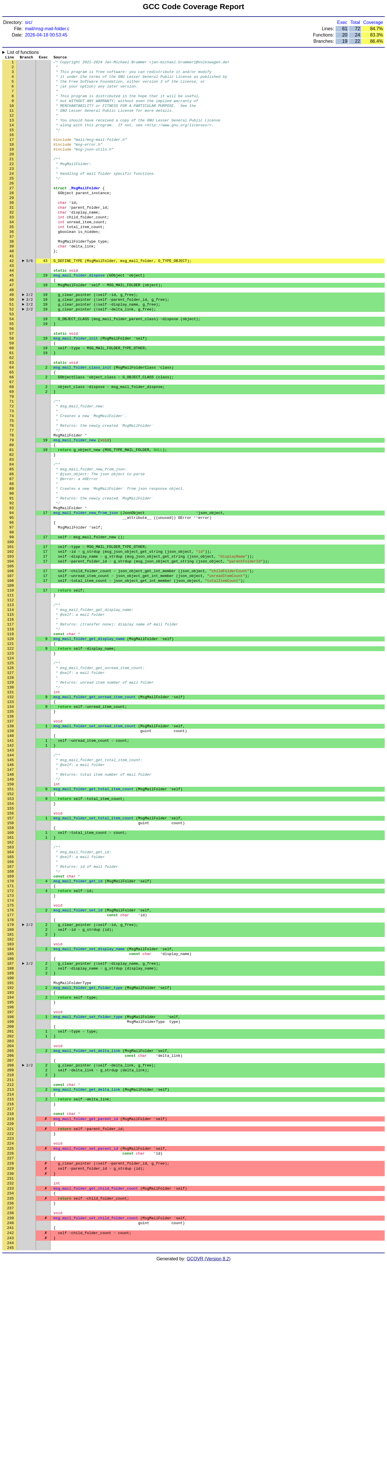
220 (10, 1312)
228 (10, 1357)
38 (11, 274)
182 (10, 1095)
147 (10, 896)
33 (11, 246)
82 (11, 525)
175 (10, 1055)
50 (11, 343)
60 (11, 400)
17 (11, 154)
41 (11, 291)
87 (11, 553)
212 (10, 1266)
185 (10, 1112)
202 (10, 1209)
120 (10, 742)
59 (11, 394)
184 (10, 1107)
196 (10, 1175)
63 (11, 417)
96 (11, 605)
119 (10, 736)
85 (11, 542)
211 (10, 1260)
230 (10, 1369)
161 (10, 975)
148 (10, 901)
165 (10, 998)
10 (11, 114)
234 (10, 1392)
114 (10, 707)
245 (10, 1454)
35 (11, 257)
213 (10, 1272)
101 (10, 633)
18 (11, 160)
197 (10, 1181)
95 (11, 599)
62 (11, 411)
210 (10, 1255)
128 (10, 787)
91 (11, 576)
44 (11, 308)
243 (10, 1443)
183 (10, 1101)
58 (11, 388)
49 (11, 337)
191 (10, 1146)
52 (11, 354)
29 (11, 223)
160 (10, 970)
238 (10, 1414)
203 (10, 1215)
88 (11, 559)
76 (11, 491)
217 (10, 1295)
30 (11, 228)
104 (10, 650)
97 (11, 610)
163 (10, 987)
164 (10, 992)
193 (10, 1158)
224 (10, 1335)
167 (10, 1010)
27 (11, 211)
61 (11, 405)
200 (10, 1198)
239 (10, 1420)
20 (11, 171)
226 (10, 1346)
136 (10, 833)
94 (11, 593)
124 (10, 764)
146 (10, 890)
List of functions (23, 52)
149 (10, 907)
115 (10, 713)
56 (11, 377)
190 (10, 1141)
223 (10, 1329)
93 (11, 588)
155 (10, 941)
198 (10, 1186)
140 (10, 856)
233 (10, 1386)
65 (11, 428)
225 (10, 1340)
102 (10, 639)
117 (10, 725)
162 (10, 981)
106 (10, 662)
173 (10, 1044)
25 (11, 200)
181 (10, 1089)
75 (11, 485)
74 (11, 479)
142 (10, 867)
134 (10, 821)
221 (10, 1317)
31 (11, 234)
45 (11, 314)
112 (10, 696)
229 (10, 1363)
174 (10, 1050)
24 (11, 194)
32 (11, 240)
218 (10, 1300)
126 (10, 776)
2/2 (29, 337)
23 (11, 189)
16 (11, 149)
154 (10, 935)
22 (11, 183)
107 (10, 668)
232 (10, 1380)
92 (11, 582)
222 (10, 1323)
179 (10, 1078)
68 (11, 445)
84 (11, 536)
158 (10, 958)
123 (10, 759)
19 (11, 166)
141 (10, 861)
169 (10, 1021)
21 (11, 177)
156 (10, 947)
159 (10, 964)
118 (10, 730)
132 (10, 810)
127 (10, 782)
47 (11, 325)
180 (10, 1084)
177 (10, 1067)
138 (10, 844)
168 (10, 1015)
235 (10, 1397)
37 (11, 268)
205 (10, 1226)
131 (10, 804)
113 (10, 702)
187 (10, 1124)
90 (11, 571)
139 (10, 850)
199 (10, 1192)
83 (11, 531)
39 (11, 280)
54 (11, 365)
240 (10, 1426)
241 (10, 1432)
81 (11, 519)
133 (10, 816)
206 (10, 1232)
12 (11, 126)
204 (10, 1221)
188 (10, 1129)
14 (11, 137)
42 (11, 297)
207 (10, 1238)
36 (11, 263)
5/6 (29, 297)
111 (10, 690)
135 (10, 827)
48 (11, 331)
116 (10, 719)
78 (11, 502)
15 (11, 143)
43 (11, 303)
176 (10, 1061)
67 (11, 439)
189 (10, 1135)
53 (11, 360)
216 (10, 1289)
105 (10, 656)
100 (10, 628)
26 (11, 206)
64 (11, 422)
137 (10, 839)
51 (11, 348)
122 (10, 753)
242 (10, 1437)
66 (11, 434)
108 (10, 673)
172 (10, 1038)
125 (10, 770)
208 (10, 1243)
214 (10, 1278)
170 (10, 1027)
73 (11, 474)
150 (10, 913)
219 (10, 1306)
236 (10, 1403)
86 (11, 548)
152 (10, 924)
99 (11, 622)
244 (10, 1449)
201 (10, 1203)
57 (11, 382)
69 (11, 451)
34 (11, 251)
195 (10, 1169)
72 (11, 468)
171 (10, 1032)
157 (10, 953)
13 (11, 132)
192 (10, 1152)
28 (11, 217)
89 (11, 565)
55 (11, 371)
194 (10, 1164)
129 (10, 793)
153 (10, 930)
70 (11, 457)
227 (10, 1352)
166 (10, 1004)
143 (10, 873)
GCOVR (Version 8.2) (209, 1466)
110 (10, 685)
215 (10, 1283)
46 (11, 320)
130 (10, 799)
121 (10, 747)
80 (11, 514)
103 (10, 645)
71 (11, 462)
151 (10, 918)
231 (10, 1374)
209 (10, 1249)
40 (11, 285)
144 (10, 878)
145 (10, 884)
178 (10, 1072)
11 (11, 120)
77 (11, 496)
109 (10, 679)
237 (10, 1409)
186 (10, 1118)
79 (11, 508)
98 (11, 616)
